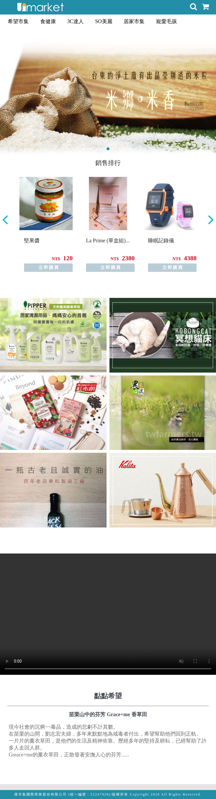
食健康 (48, 21)
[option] (46, 224)
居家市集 (134, 21)
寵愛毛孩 (166, 21)
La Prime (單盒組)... (107, 240)
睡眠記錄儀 (161, 240)
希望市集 (18, 21)
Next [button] (210, 219)
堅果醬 (32, 240)
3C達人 (75, 21)
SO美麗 (103, 21)
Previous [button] (5, 219)
